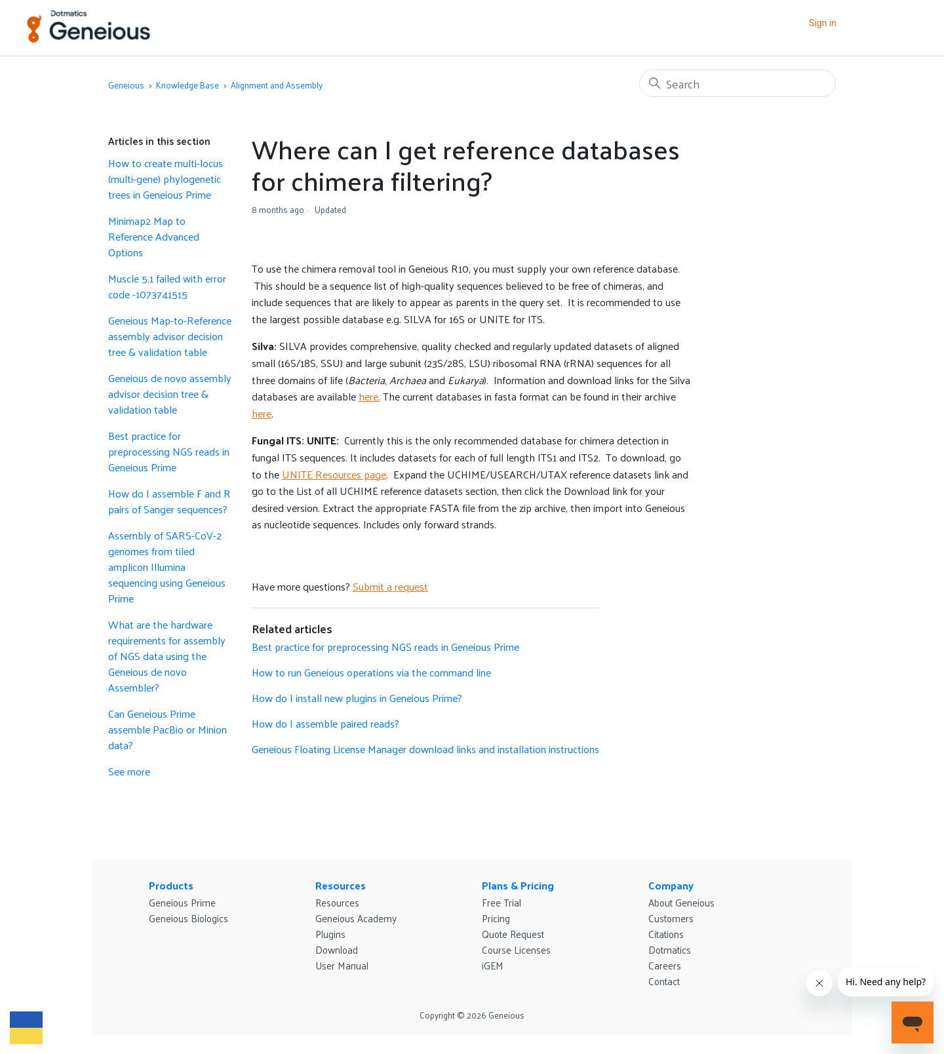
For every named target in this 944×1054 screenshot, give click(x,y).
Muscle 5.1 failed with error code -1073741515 (167, 286)
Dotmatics (669, 949)
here (261, 413)
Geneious (126, 84)
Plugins (330, 934)
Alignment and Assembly (277, 84)
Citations (666, 934)
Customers (671, 918)
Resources (340, 885)
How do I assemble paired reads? (325, 723)
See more (129, 771)
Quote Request (513, 934)
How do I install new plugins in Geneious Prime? (357, 697)
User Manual (341, 965)
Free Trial (501, 902)
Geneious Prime (182, 902)
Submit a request (390, 586)
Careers (664, 965)
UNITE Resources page (334, 474)
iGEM (492, 965)
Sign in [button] (822, 23)
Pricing (496, 918)
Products (171, 885)
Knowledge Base (187, 84)
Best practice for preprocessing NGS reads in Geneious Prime (168, 451)
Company (671, 885)
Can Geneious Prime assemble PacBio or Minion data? (167, 729)
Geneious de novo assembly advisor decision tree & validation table (169, 394)
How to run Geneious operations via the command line (371, 672)
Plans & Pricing (518, 885)
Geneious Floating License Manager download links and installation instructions (425, 748)
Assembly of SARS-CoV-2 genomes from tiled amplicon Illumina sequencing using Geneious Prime (167, 567)
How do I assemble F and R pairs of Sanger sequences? (169, 501)
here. (369, 396)
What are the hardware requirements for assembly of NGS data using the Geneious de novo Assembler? (167, 656)
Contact (664, 981)
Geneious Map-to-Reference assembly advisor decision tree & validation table (169, 336)
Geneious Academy (356, 918)
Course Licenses (516, 949)
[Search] (737, 83)
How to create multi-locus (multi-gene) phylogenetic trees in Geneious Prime (165, 179)
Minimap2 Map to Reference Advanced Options (153, 236)
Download (336, 949)
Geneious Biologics (188, 918)
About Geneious (681, 902)
